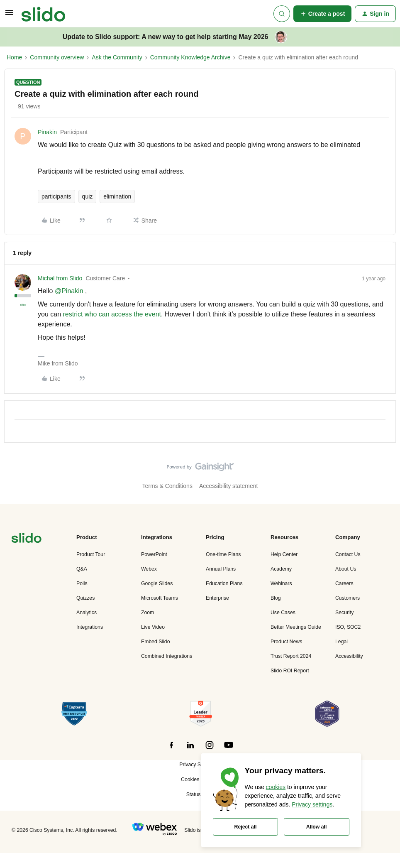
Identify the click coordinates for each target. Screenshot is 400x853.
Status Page (200, 794)
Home (14, 57)
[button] (9, 15)
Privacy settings (312, 804)
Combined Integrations (166, 656)
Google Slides (157, 583)
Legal (341, 642)
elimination (117, 196)
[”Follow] (171, 749)
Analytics (86, 612)
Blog (276, 598)
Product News (286, 642)
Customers (347, 598)
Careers (344, 583)
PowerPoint (154, 554)
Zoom (147, 612)
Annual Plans (221, 569)
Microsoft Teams (159, 598)
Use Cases (283, 612)
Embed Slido (155, 642)
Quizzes (85, 598)
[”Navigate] (26, 539)
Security (344, 612)
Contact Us (348, 554)
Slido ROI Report (290, 671)
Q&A (81, 569)
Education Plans (224, 583)
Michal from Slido (60, 278)
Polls (82, 583)
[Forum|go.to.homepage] (43, 13)
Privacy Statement (199, 764)
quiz (87, 196)
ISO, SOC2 (348, 627)
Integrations (89, 627)
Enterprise (217, 598)
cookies (275, 787)
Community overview (57, 57)
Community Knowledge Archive (190, 57)
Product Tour (90, 554)
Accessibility (349, 656)
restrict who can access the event (112, 314)
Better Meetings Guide (296, 627)
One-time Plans (223, 554)
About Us (345, 569)
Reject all (245, 827)
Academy (281, 569)
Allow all (316, 827)
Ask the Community (117, 57)
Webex (149, 569)
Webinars (281, 583)
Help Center (284, 554)
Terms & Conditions (167, 486)
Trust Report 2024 (291, 656)
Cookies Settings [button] (200, 779)
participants (56, 196)
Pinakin (47, 132)
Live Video (153, 627)
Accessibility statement (228, 486)
